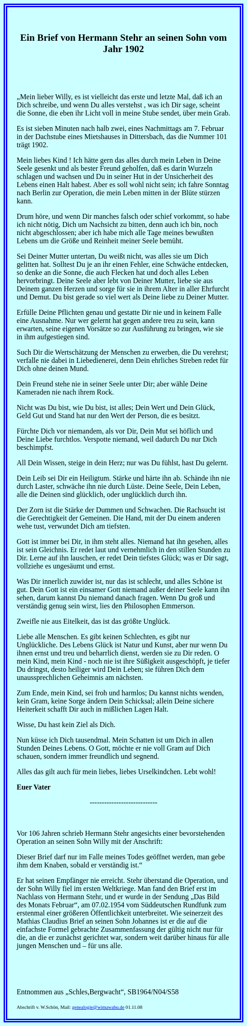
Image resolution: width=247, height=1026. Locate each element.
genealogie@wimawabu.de (98, 1007)
